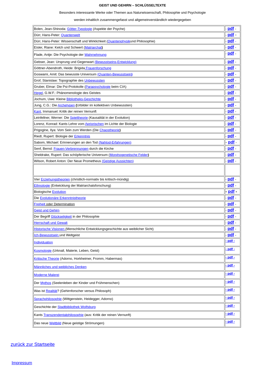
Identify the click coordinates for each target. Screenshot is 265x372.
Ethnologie (42, 185)
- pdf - (230, 241)
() (115, 62)
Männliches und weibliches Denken (60, 267)
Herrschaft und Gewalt (50, 223)
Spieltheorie (79, 118)
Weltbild (55, 323)
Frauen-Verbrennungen (71, 149)
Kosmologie (42, 250)
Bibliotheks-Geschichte (84, 99)
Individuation (43, 242)
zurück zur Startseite (33, 344)
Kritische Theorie (46, 258)
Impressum (22, 363)
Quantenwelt (70, 35)
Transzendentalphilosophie (63, 315)
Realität (51, 291)
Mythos (45, 283)
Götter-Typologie (79, 29)
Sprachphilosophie (48, 299)
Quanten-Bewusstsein (115, 74)
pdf (230, 28)
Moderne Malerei (46, 275)
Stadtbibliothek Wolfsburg (76, 307)
